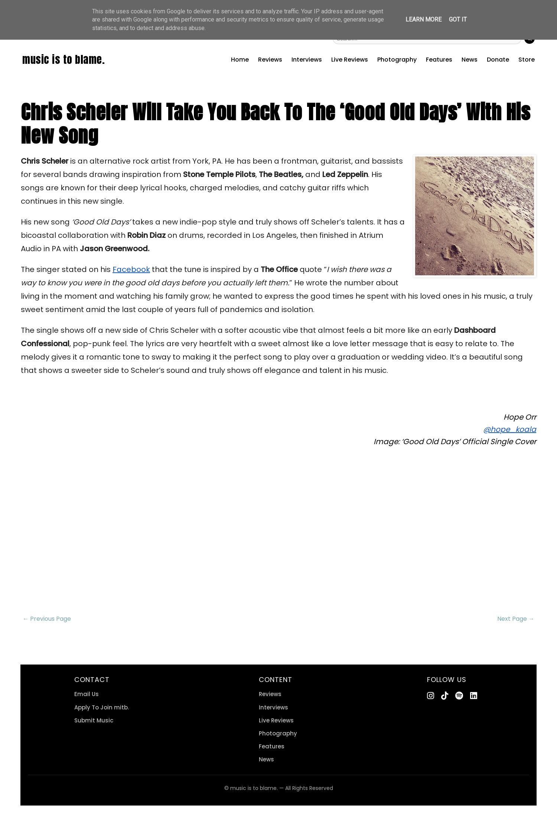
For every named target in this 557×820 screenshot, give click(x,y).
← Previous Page (47, 618)
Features (439, 59)
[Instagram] (430, 696)
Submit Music (93, 720)
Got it (458, 19)
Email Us (86, 694)
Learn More (423, 19)
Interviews (306, 59)
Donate (498, 59)
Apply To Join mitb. (101, 707)
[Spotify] (459, 696)
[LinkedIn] (473, 696)
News (470, 59)
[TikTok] (444, 696)
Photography (397, 59)
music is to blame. (63, 59)
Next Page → (515, 618)
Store (526, 59)
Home (240, 59)
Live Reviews (349, 59)
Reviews (270, 59)
